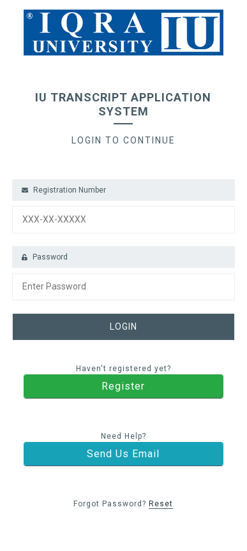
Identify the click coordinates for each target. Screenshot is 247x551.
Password (45, 257)
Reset (161, 503)
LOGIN (123, 326)
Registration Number (64, 190)
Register (123, 386)
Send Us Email (123, 454)
